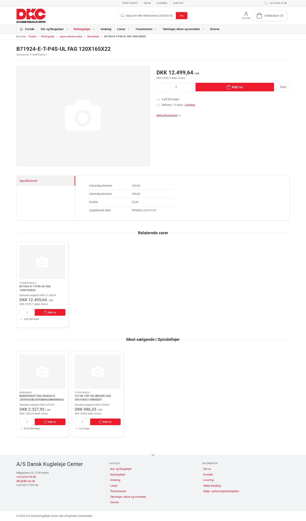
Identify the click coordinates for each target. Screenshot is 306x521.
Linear (114, 485)
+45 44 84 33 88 (26, 476)
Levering (162, 3)
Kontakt (178, 3)
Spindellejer (93, 36)
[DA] (31, 15)
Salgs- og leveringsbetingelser (221, 491)
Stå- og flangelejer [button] (54, 29)
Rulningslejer (48, 36)
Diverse (215, 29)
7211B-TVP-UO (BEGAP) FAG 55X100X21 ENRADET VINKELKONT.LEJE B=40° (93, 399)
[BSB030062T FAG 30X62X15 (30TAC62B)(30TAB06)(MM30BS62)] (42, 371)
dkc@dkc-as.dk (25, 481)
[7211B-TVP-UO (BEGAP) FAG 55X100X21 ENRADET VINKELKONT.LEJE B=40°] (98, 371)
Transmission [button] (146, 29)
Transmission (118, 491)
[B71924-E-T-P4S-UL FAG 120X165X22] (42, 262)
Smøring (106, 29)
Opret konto (130, 3)
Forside (32, 36)
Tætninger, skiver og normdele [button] (184, 29)
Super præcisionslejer (71, 36)
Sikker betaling (212, 485)
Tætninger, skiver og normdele (128, 496)
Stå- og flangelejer (121, 468)
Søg (182, 15)
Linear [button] (123, 29)
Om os (147, 3)
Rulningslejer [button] (84, 29)
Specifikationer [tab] (28, 180)
